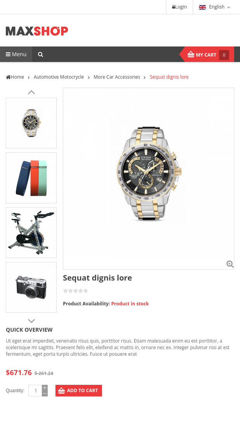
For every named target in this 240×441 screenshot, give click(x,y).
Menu (16, 54)
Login (179, 6)
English (211, 6)
